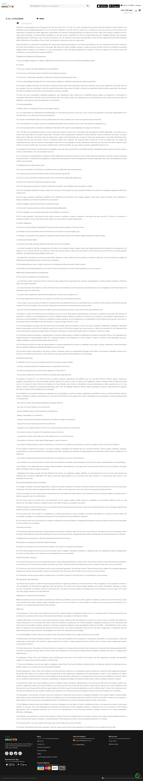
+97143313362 (79, 744)
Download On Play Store (23, 764)
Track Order (113, 741)
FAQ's (39, 754)
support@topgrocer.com (83, 740)
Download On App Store (11, 764)
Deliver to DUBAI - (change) (131, 5)
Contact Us (41, 744)
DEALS (40, 18)
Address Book (113, 744)
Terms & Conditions (26, 23)
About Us (40, 741)
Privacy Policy (41, 750)
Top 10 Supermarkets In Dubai (47, 757)
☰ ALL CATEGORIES (14, 19)
